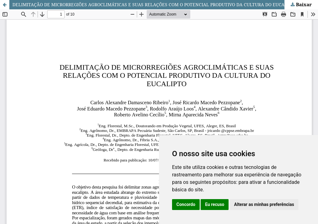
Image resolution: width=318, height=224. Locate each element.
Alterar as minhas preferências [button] (264, 204)
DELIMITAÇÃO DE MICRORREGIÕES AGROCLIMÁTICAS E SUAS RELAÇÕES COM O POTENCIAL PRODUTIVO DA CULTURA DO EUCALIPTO (154, 4)
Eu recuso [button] (214, 204)
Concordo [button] (185, 204)
